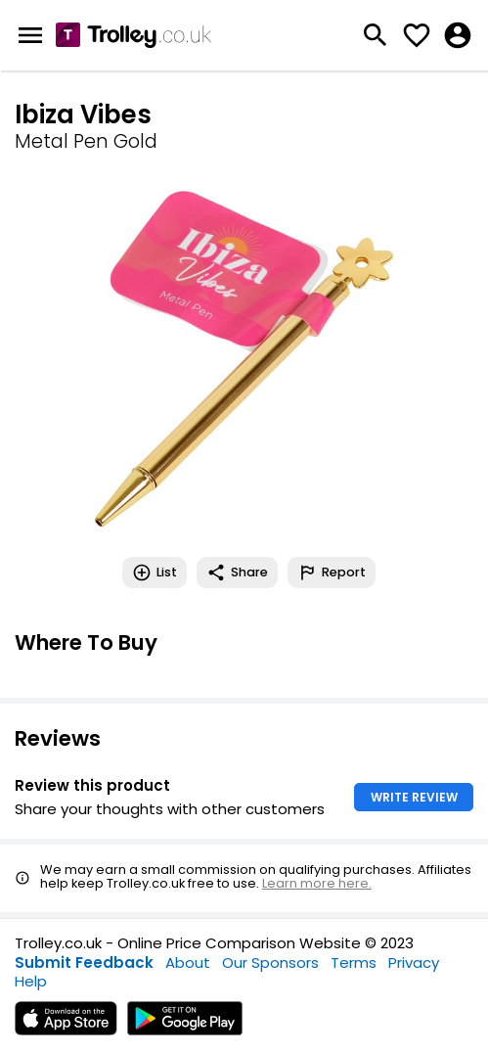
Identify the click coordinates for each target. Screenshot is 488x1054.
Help (31, 981)
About (187, 962)
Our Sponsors (270, 962)
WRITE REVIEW (414, 797)
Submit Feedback (84, 962)
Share (237, 572)
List (154, 572)
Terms (354, 962)
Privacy (413, 962)
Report (331, 572)
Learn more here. (317, 883)
